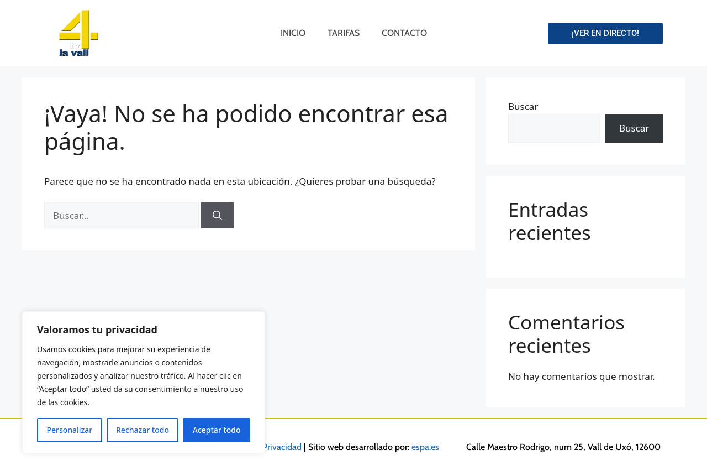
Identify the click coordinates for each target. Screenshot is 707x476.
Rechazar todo (142, 430)
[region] (143, 382)
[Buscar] (217, 215)
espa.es (425, 447)
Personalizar (69, 430)
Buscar (523, 106)
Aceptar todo (217, 430)
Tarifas (344, 33)
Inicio (293, 33)
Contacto (404, 33)
